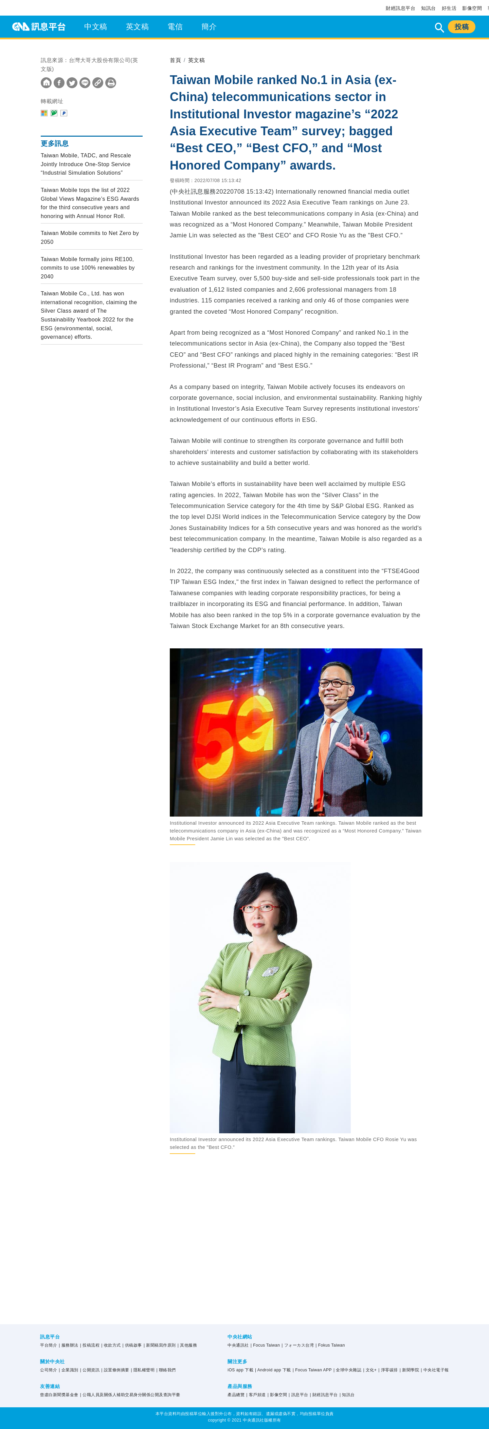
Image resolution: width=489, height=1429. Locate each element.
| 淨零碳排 (388, 1370)
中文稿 (95, 26)
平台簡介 (48, 1345)
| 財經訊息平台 (324, 1394)
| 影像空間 (277, 1394)
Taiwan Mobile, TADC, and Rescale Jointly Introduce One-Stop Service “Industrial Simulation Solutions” (86, 164)
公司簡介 (48, 1370)
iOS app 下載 (240, 1370)
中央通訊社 (238, 1345)
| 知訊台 (347, 1394)
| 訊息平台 (298, 1394)
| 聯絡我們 (166, 1370)
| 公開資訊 (89, 1370)
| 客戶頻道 (256, 1394)
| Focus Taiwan (265, 1345)
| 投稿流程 (89, 1345)
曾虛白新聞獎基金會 (59, 1394)
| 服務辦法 (68, 1345)
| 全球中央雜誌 (347, 1370)
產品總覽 (236, 1394)
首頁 (175, 60)
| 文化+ (370, 1370)
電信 (175, 26)
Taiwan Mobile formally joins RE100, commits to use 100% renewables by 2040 (88, 267)
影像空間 (472, 8)
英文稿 (137, 26)
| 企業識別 (68, 1370)
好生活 (449, 8)
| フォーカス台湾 (298, 1345)
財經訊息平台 (400, 8)
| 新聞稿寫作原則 (160, 1345)
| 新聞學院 (409, 1370)
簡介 (209, 26)
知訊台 (428, 8)
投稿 (462, 27)
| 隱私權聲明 (143, 1370)
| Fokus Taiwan (330, 1345)
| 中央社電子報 (435, 1370)
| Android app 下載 (273, 1370)
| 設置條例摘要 (115, 1370)
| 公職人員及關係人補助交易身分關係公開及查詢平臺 (130, 1394)
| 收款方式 (111, 1345)
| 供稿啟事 (132, 1345)
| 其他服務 (187, 1345)
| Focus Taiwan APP (312, 1370)
